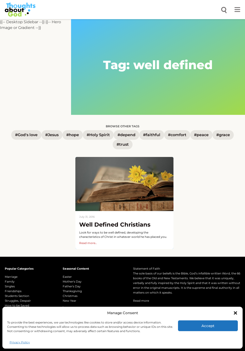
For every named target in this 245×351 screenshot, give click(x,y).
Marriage (11, 277)
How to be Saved (17, 305)
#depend (126, 135)
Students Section (17, 296)
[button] (235, 313)
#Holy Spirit (98, 135)
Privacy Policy (20, 342)
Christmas (70, 296)
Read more (141, 300)
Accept (207, 325)
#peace (201, 135)
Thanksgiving (72, 291)
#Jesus (52, 135)
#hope (72, 135)
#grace (223, 135)
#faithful (151, 135)
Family (10, 281)
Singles (10, 286)
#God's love (26, 135)
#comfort (177, 135)
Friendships (13, 291)
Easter (67, 277)
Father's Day (72, 286)
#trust (123, 144)
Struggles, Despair (18, 300)
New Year (69, 300)
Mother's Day (72, 281)
